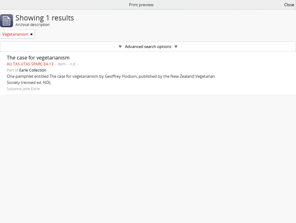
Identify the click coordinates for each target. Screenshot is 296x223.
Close (289, 4)
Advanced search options (148, 46)
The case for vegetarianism (38, 57)
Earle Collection (32, 70)
